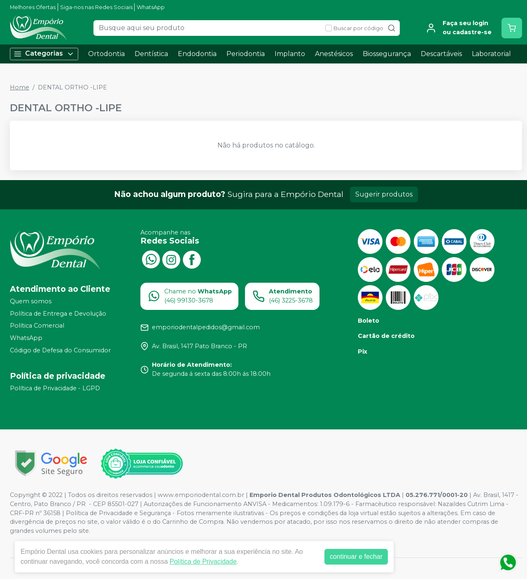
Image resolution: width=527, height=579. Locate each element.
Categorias (44, 53)
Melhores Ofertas (33, 7)
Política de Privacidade (203, 561)
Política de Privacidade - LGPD (55, 388)
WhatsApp (151, 7)
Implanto (290, 54)
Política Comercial (37, 326)
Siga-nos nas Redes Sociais (96, 7)
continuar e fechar (356, 556)
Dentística (151, 54)
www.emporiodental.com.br (201, 495)
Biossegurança (387, 54)
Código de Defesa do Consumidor (60, 350)
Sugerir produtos (384, 194)
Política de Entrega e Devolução (58, 313)
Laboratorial (491, 54)
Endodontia (197, 54)
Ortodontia (106, 54)
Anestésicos (334, 54)
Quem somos (30, 301)
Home (19, 87)
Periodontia (245, 54)
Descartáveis (441, 54)
